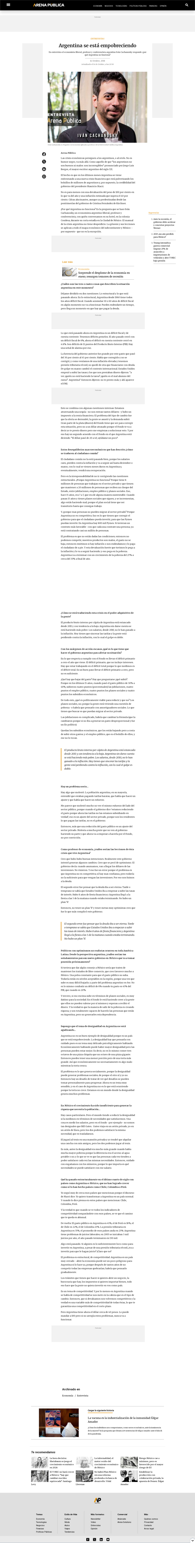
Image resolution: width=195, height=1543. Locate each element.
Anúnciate (122, 1519)
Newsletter (95, 1519)
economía (67, 1395)
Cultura (68, 1519)
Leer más (67, 261)
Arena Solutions (124, 1522)
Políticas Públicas (138, 6)
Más (146, 1514)
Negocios (109, 6)
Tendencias (69, 1532)
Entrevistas (97, 38)
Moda (67, 1522)
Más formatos (97, 1514)
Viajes (67, 1528)
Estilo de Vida (71, 1514)
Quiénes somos (151, 1519)
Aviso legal (149, 1528)
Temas (39, 1514)
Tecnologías (121, 6)
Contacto (148, 1525)
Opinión (163, 6)
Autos (67, 1525)
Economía (97, 6)
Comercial (122, 1514)
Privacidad (148, 1522)
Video (93, 1522)
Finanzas (153, 6)
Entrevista (82, 1395)
